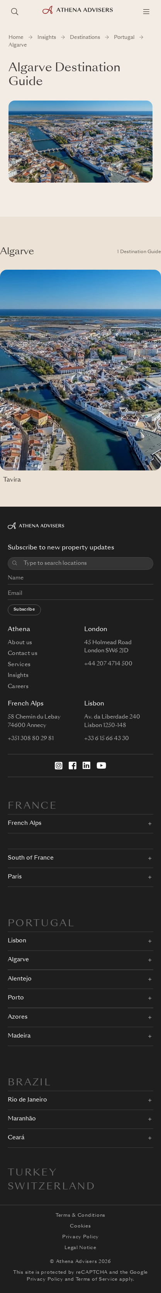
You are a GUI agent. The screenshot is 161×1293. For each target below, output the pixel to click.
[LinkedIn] (86, 765)
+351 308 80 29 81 (31, 738)
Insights (46, 37)
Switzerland (51, 1187)
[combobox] (86, 563)
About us (20, 642)
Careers (18, 686)
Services (19, 664)
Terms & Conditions (80, 1215)
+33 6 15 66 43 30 (106, 738)
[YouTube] (101, 765)
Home (16, 37)
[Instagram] (59, 765)
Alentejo (20, 979)
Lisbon (17, 941)
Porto (16, 998)
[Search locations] (14, 11)
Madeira (19, 1036)
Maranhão (22, 1119)
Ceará (16, 1138)
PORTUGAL (41, 924)
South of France (31, 858)
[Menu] (146, 11)
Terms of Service (97, 1279)
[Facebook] (72, 765)
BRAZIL (29, 1083)
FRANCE (32, 806)
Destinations (85, 37)
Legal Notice (80, 1248)
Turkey (32, 1173)
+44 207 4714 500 (108, 664)
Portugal (124, 37)
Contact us (22, 653)
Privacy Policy (80, 1237)
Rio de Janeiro (27, 1100)
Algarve (18, 960)
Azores (17, 1017)
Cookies (80, 1226)
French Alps (24, 823)
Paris (15, 877)
